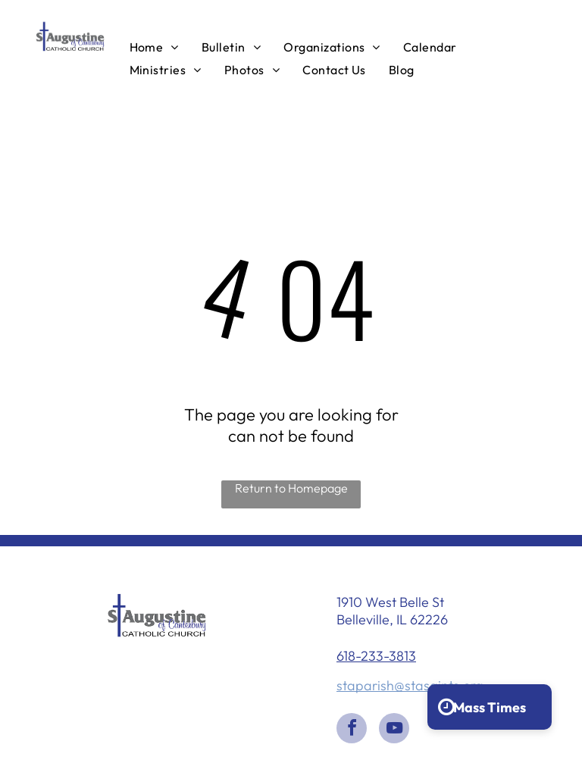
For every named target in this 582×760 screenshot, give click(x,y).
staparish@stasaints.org (409, 685)
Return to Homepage (291, 488)
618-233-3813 (376, 656)
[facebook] (351, 730)
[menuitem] (154, 46)
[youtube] (394, 730)
